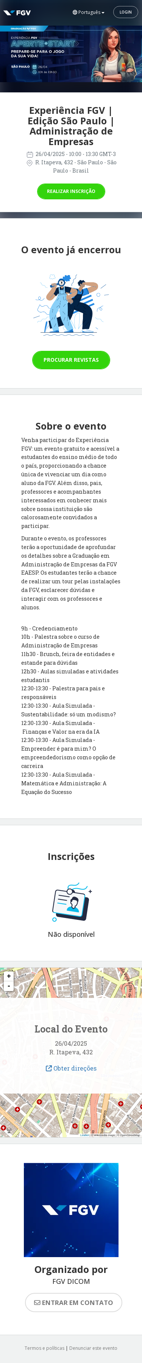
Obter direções (71, 1068)
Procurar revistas (71, 359)
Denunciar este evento (93, 1348)
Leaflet (84, 1135)
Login (126, 12)
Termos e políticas (44, 1348)
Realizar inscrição (71, 191)
